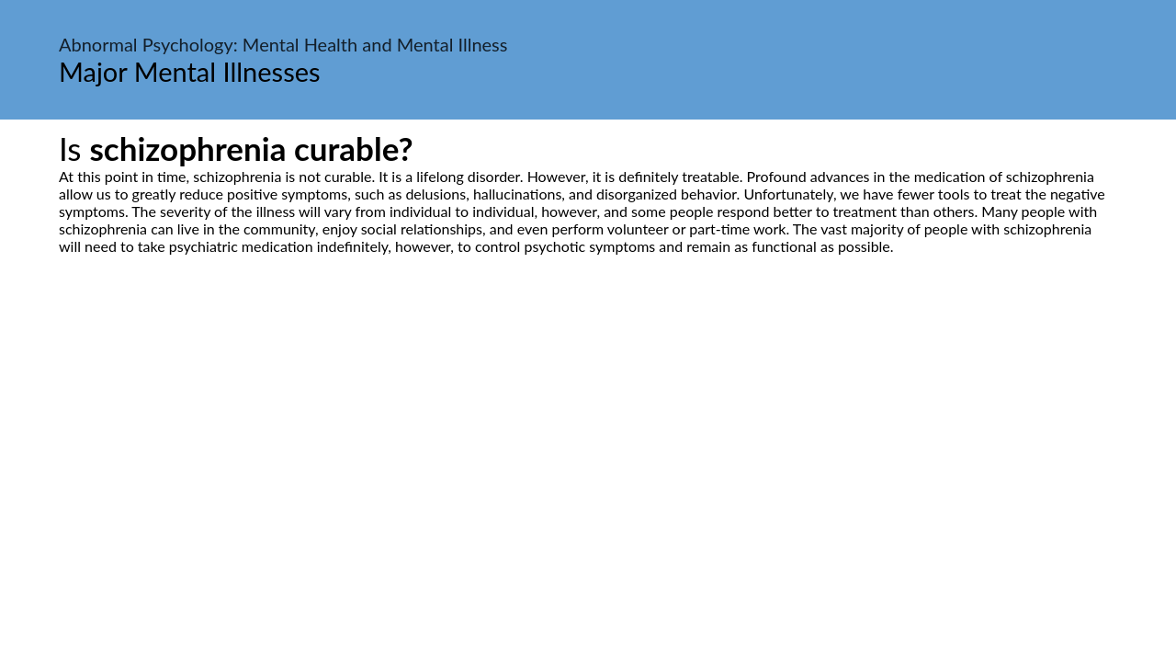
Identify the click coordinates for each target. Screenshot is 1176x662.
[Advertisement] (588, 427)
